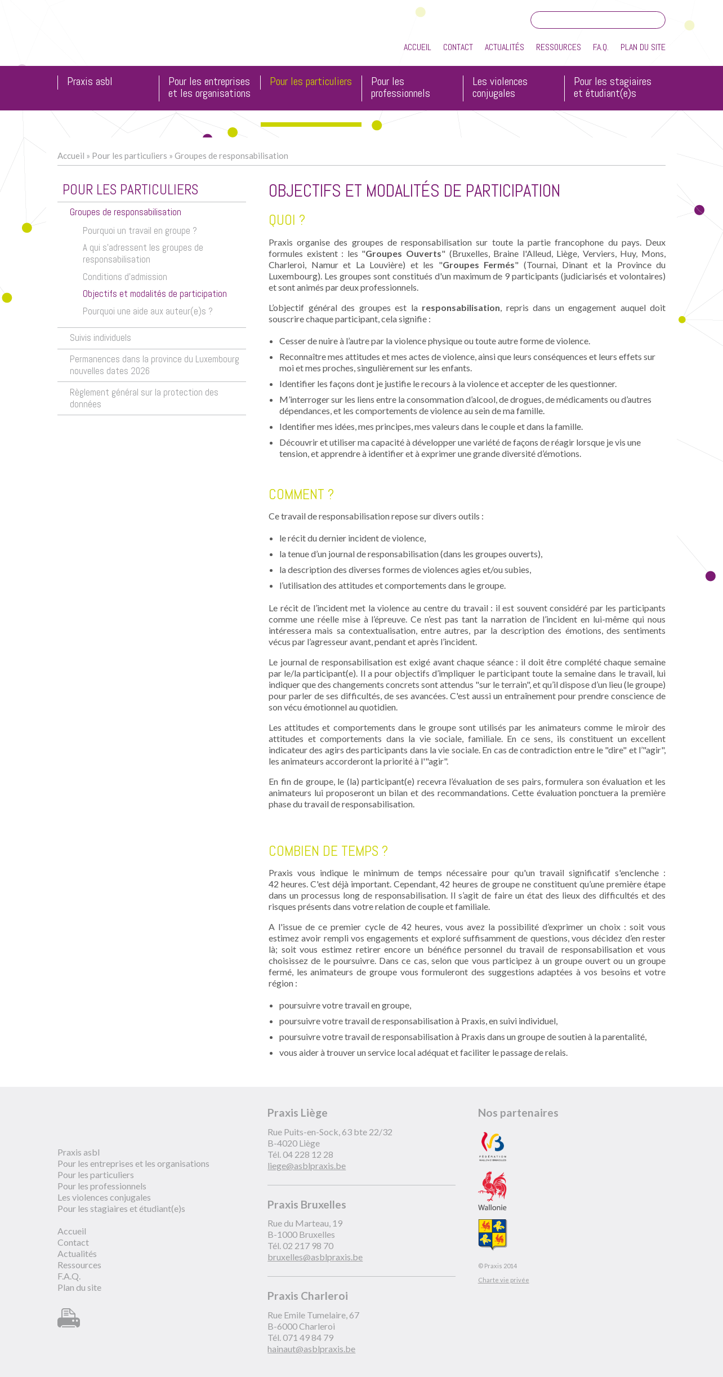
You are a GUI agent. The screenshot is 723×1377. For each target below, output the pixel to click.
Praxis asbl (90, 81)
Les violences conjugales (500, 87)
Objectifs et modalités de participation (155, 294)
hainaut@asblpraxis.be (311, 1348)
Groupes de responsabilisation (231, 155)
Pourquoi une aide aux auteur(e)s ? (148, 311)
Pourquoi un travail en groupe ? (140, 231)
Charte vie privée (503, 1279)
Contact (458, 47)
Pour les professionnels (400, 87)
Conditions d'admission (125, 277)
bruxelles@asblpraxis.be (315, 1256)
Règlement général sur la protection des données (144, 398)
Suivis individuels (100, 338)
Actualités (504, 47)
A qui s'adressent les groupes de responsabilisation (143, 253)
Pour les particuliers (311, 81)
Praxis (108, 38)
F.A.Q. (601, 47)
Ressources (558, 47)
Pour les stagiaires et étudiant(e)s (612, 87)
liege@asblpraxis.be (306, 1165)
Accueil (417, 47)
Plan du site (643, 47)
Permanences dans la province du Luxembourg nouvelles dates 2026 (154, 365)
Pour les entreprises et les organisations (209, 87)
